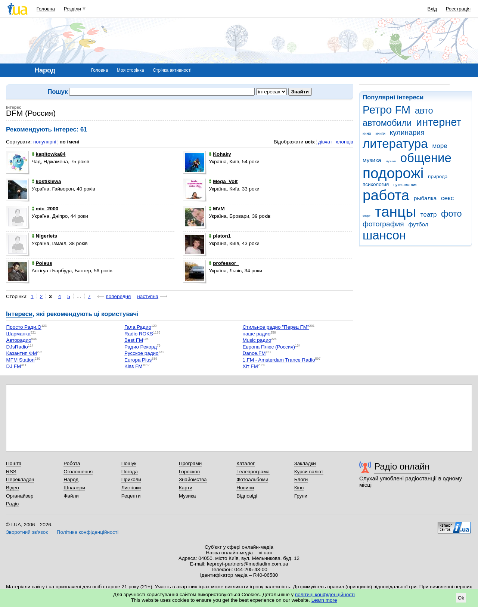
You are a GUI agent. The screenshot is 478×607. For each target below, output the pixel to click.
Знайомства (193, 479)
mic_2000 (45, 208)
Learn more (324, 600)
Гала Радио (137, 327)
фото (451, 214)
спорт (366, 215)
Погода (129, 471)
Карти (185, 487)
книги (380, 133)
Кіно (299, 487)
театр (428, 214)
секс (447, 198)
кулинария (407, 132)
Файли (71, 496)
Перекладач (20, 479)
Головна (46, 9)
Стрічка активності (172, 70)
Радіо (12, 504)
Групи (300, 496)
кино (367, 133)
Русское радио (141, 353)
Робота (71, 463)
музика (372, 160)
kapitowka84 (49, 154)
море (439, 145)
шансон (384, 235)
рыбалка (425, 198)
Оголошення (78, 471)
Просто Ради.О (23, 327)
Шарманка (18, 334)
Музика (187, 496)
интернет (438, 122)
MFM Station (20, 360)
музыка (391, 161)
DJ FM (13, 366)
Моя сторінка (130, 70)
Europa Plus (138, 360)
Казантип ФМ (21, 353)
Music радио (257, 340)
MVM (216, 208)
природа (437, 176)
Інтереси (19, 314)
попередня (118, 296)
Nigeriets (45, 236)
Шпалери (74, 487)
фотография (383, 224)
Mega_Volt (223, 181)
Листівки (131, 487)
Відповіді (246, 496)
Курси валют (308, 471)
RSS (11, 471)
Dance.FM (254, 353)
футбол (418, 224)
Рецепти (131, 496)
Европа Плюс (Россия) (269, 347)
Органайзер (19, 496)
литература (395, 144)
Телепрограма (253, 471)
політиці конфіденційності (325, 594)
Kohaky (220, 154)
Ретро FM (386, 110)
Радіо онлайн (402, 466)
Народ (70, 479)
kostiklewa (46, 181)
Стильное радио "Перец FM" (276, 327)
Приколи (131, 479)
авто (424, 110)
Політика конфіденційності (87, 532)
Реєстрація (458, 9)
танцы (395, 212)
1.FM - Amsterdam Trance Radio (279, 360)
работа (386, 195)
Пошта (13, 463)
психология (376, 184)
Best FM (133, 340)
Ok (461, 598)
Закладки (305, 463)
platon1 (220, 236)
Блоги (301, 479)
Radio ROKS (138, 334)
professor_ (224, 263)
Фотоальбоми (252, 479)
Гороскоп (189, 471)
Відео (12, 487)
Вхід (432, 9)
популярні (44, 142)
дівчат (325, 142)
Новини (245, 487)
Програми (190, 463)
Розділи (72, 9)
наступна (147, 296)
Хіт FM (250, 366)
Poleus (42, 263)
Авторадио (18, 340)
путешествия (405, 184)
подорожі (393, 173)
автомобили (387, 123)
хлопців (344, 142)
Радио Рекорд (140, 347)
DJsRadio (17, 347)
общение (425, 158)
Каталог (245, 463)
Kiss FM (133, 366)
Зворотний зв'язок (27, 532)
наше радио (257, 334)
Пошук (129, 463)
